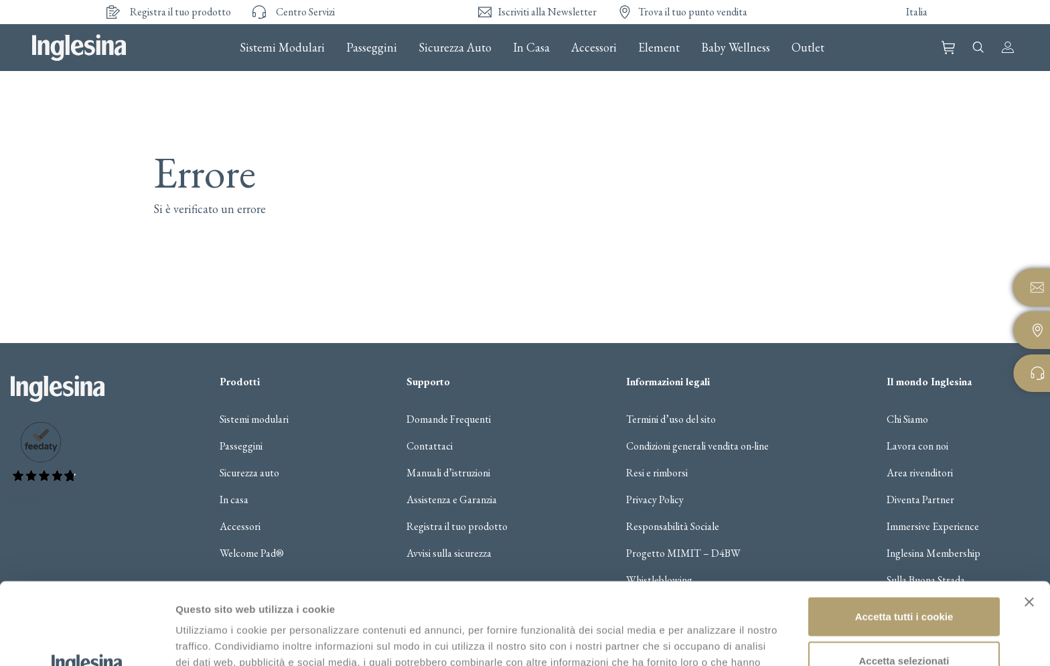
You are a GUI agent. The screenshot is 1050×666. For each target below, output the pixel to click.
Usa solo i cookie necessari (904, 622)
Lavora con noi (917, 446)
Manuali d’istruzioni (448, 473)
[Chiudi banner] (1029, 520)
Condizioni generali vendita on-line (697, 446)
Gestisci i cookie (708, 639)
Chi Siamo (907, 419)
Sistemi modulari (254, 419)
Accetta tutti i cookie (904, 534)
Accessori (594, 47)
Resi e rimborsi (657, 473)
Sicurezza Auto (455, 47)
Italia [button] (916, 12)
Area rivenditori (920, 473)
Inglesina (79, 47)
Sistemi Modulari (282, 47)
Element (659, 47)
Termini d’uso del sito (671, 419)
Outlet (808, 47)
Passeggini (371, 47)
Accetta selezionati (903, 578)
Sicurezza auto (249, 473)
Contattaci (429, 446)
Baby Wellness (735, 47)
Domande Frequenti (448, 419)
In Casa (531, 47)
